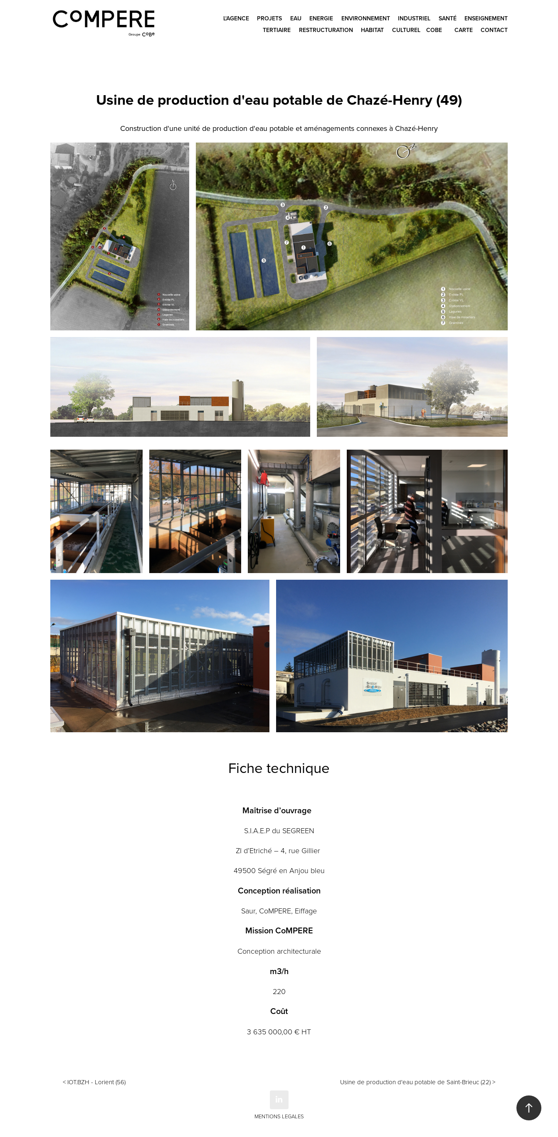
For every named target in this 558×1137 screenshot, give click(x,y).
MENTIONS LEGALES (279, 1116)
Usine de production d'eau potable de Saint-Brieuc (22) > (417, 1082)
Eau (295, 18)
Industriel (414, 18)
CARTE (463, 30)
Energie (321, 18)
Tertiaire (277, 30)
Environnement (365, 18)
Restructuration (326, 30)
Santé (448, 18)
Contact (494, 30)
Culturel (406, 30)
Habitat (372, 30)
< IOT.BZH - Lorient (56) (94, 1082)
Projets (269, 18)
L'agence (236, 18)
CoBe (434, 30)
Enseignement (486, 18)
